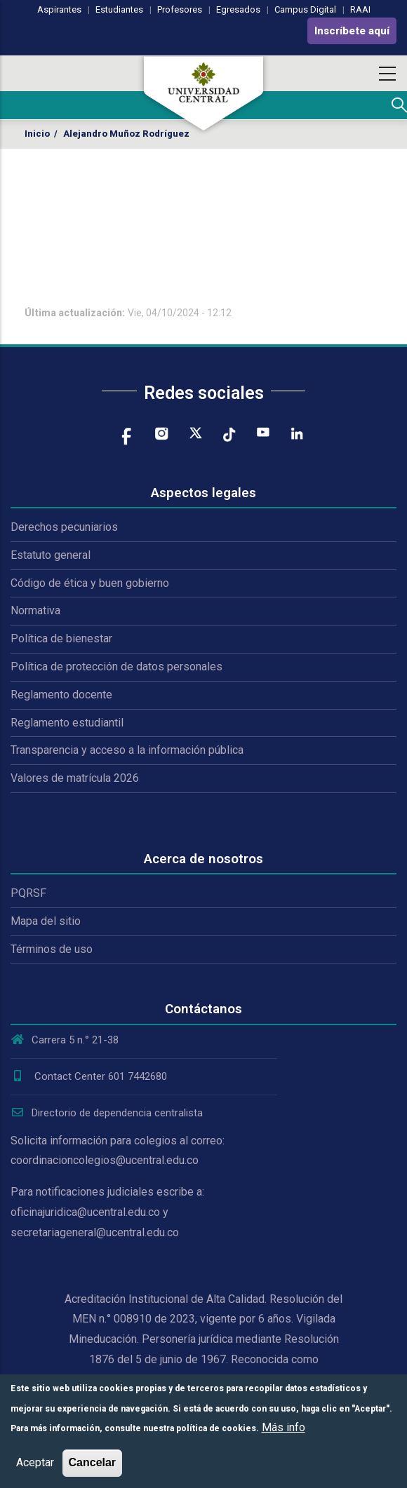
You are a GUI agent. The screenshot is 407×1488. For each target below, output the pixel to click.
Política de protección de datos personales (116, 666)
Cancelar (92, 1462)
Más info (283, 1427)
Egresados (238, 9)
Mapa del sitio (46, 921)
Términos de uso (52, 949)
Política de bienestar (61, 638)
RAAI (360, 9)
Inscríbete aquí (351, 31)
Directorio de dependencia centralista (107, 1113)
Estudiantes (119, 9)
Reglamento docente (61, 694)
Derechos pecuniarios (64, 527)
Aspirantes (59, 9)
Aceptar (35, 1462)
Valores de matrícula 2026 (75, 778)
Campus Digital (305, 9)
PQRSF (28, 893)
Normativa (35, 610)
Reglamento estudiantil (67, 722)
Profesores (179, 9)
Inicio (37, 133)
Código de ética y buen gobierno (90, 583)
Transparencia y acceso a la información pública (127, 750)
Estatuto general (51, 555)
